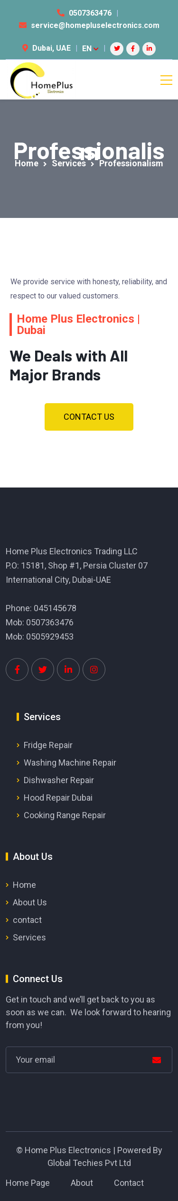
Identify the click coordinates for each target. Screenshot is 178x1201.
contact (27, 920)
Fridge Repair (48, 745)
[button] (89, 417)
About (82, 1183)
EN (90, 48)
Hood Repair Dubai (58, 798)
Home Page (28, 1183)
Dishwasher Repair (59, 780)
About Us (30, 902)
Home (24, 885)
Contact (129, 1183)
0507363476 (90, 13)
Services (29, 937)
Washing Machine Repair (70, 763)
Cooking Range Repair (65, 815)
